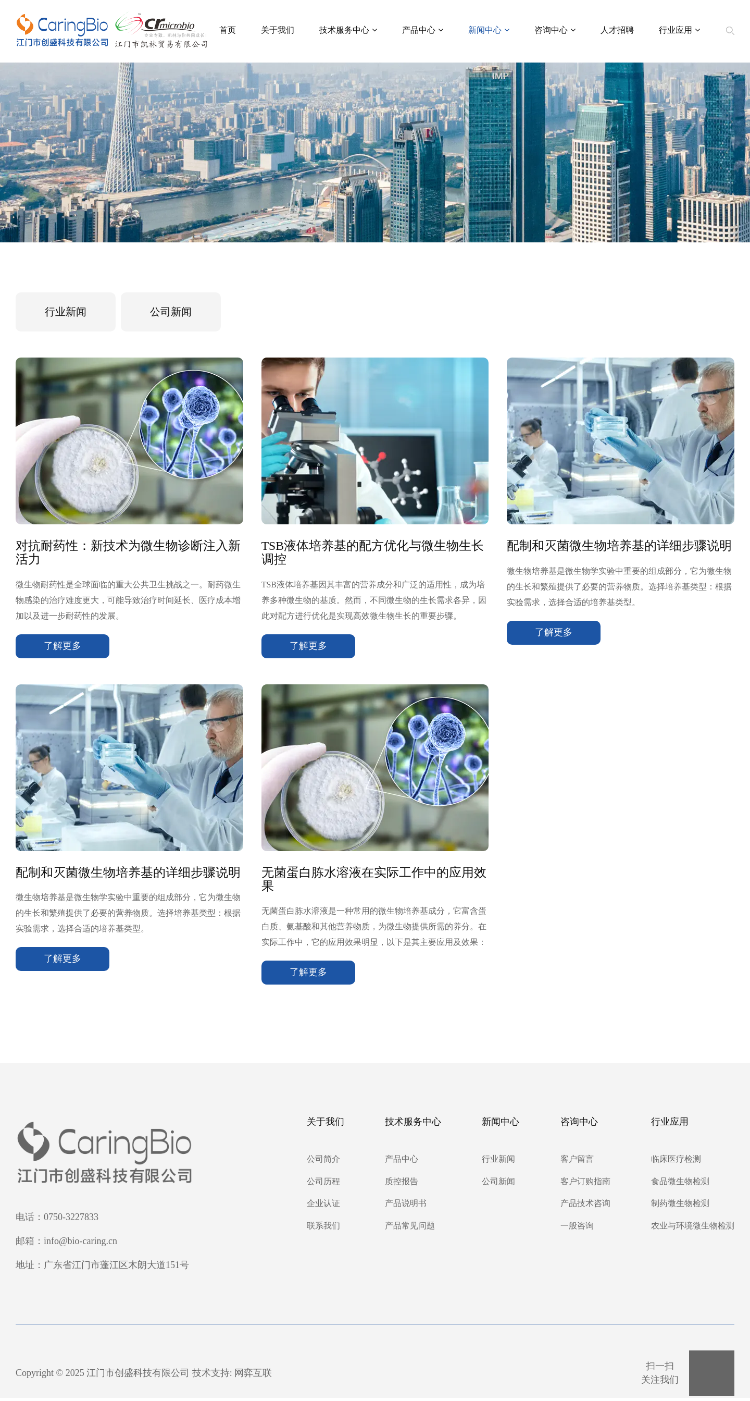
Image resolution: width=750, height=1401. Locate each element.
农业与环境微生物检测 (692, 1228)
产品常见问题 (410, 1228)
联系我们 (323, 1228)
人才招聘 (617, 31)
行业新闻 (67, 312)
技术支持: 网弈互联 (232, 1376)
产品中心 (422, 32)
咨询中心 (555, 32)
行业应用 (679, 32)
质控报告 (401, 1184)
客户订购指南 (585, 1184)
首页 (227, 31)
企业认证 (323, 1206)
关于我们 (277, 31)
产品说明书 (406, 1206)
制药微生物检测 (680, 1206)
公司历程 (323, 1184)
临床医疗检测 (676, 1162)
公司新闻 (174, 312)
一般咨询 (577, 1228)
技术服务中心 (348, 32)
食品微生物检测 (680, 1184)
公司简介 (323, 1162)
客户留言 (577, 1162)
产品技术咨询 (585, 1206)
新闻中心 (488, 32)
